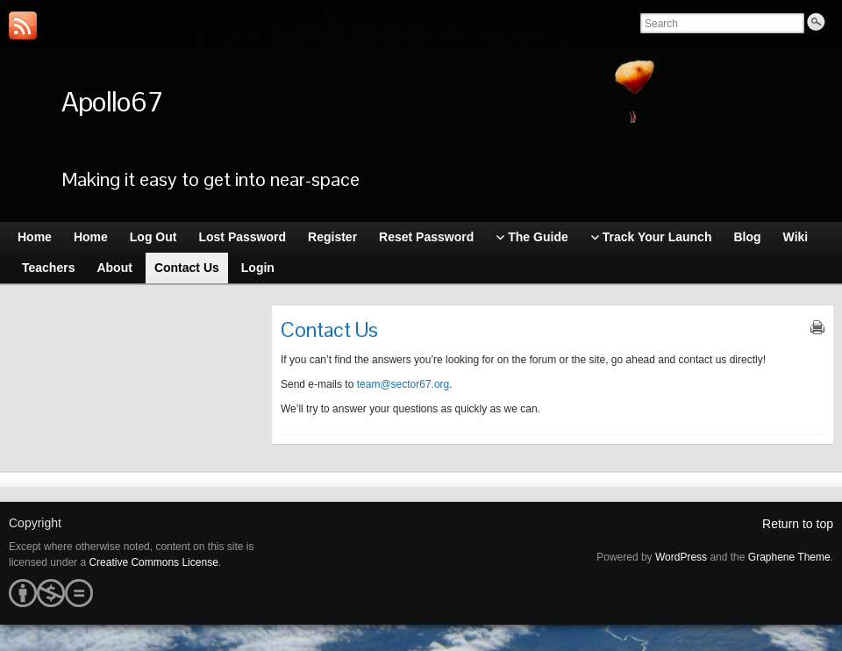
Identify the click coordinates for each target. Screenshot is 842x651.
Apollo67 (111, 101)
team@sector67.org (403, 384)
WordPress (681, 557)
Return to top (797, 524)
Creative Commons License (153, 562)
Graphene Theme (789, 557)
